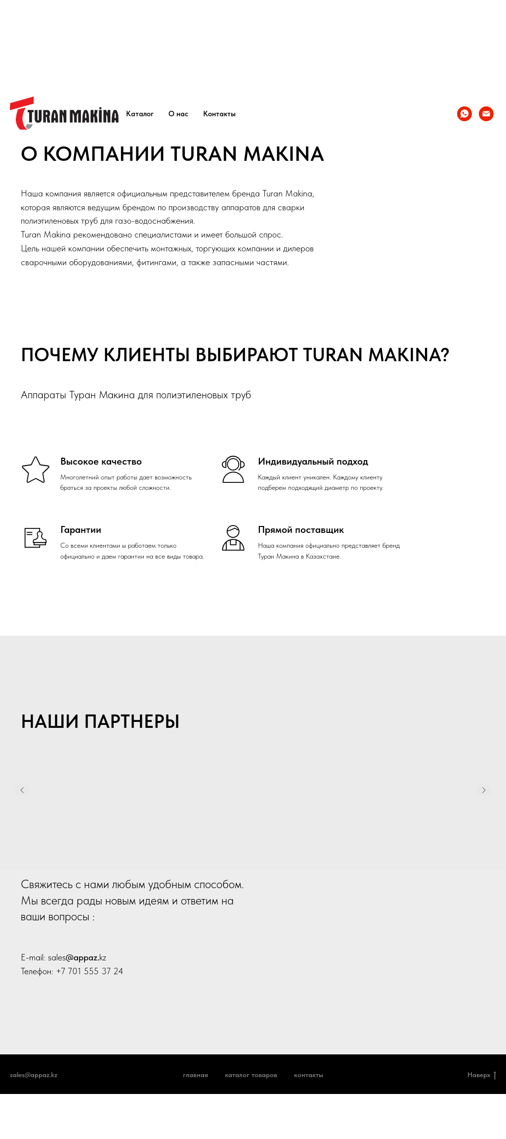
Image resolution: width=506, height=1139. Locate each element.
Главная (195, 1075)
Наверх (481, 1075)
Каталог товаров (251, 1075)
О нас (178, 113)
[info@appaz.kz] (486, 113)
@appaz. (82, 957)
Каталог (140, 113)
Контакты (219, 113)
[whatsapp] (464, 113)
